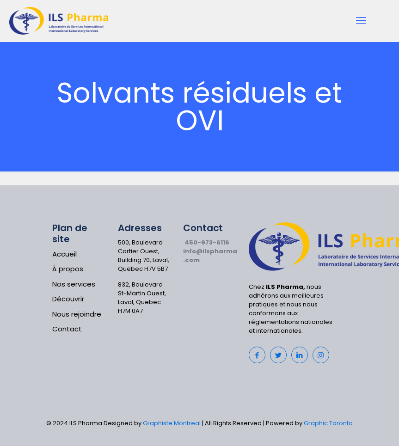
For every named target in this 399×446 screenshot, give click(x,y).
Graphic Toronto (328, 423)
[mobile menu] (361, 21)
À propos (67, 269)
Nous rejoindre (76, 314)
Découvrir (68, 299)
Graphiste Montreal (172, 423)
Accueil (64, 254)
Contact (67, 329)
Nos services (73, 284)
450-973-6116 (206, 242)
